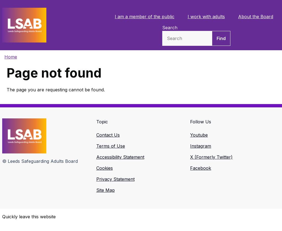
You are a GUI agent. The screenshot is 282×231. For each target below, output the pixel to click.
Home (10, 57)
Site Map (105, 190)
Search (169, 27)
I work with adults (206, 16)
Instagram (200, 146)
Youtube (199, 135)
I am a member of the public (144, 16)
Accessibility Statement (120, 157)
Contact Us (108, 135)
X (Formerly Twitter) (211, 157)
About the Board (255, 16)
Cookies (104, 168)
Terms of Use (110, 146)
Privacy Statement (115, 179)
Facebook (200, 168)
